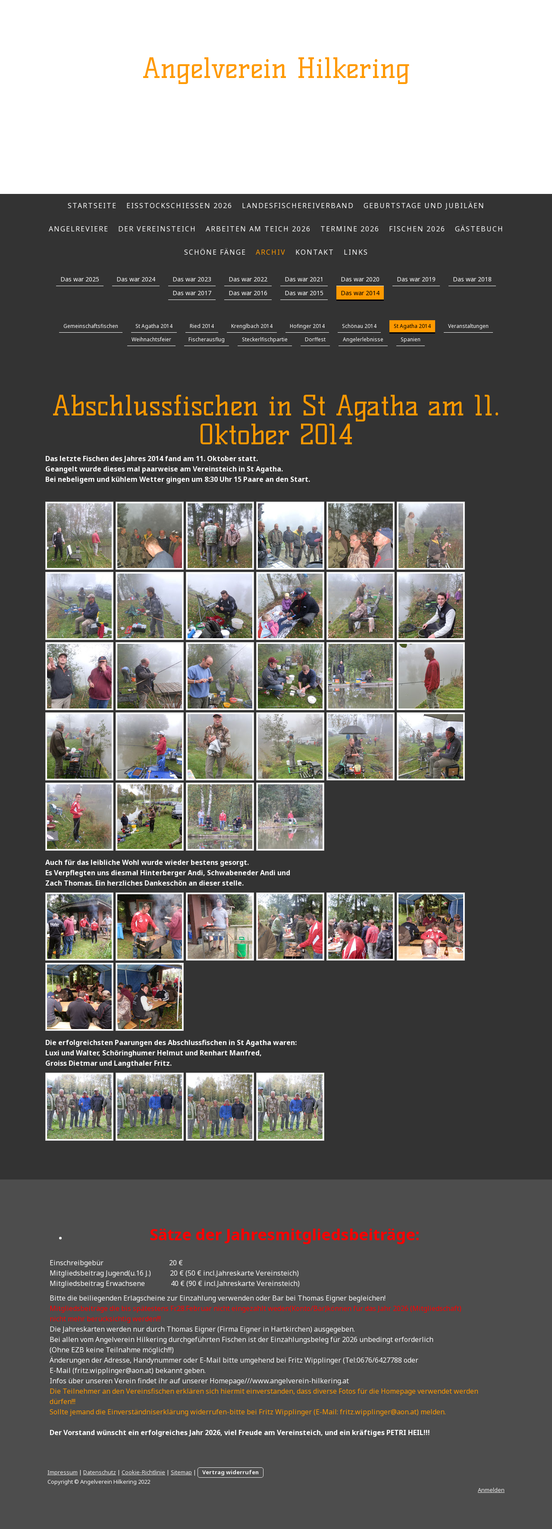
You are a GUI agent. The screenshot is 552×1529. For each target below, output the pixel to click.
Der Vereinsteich (157, 229)
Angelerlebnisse (363, 339)
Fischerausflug (206, 339)
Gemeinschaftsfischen (90, 326)
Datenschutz (99, 1472)
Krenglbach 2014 (252, 326)
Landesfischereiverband (298, 205)
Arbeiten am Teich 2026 (258, 229)
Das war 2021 (304, 279)
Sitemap (181, 1472)
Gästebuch (479, 229)
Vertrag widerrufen (230, 1472)
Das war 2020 (360, 279)
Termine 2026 (350, 229)
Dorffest (315, 339)
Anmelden (491, 1490)
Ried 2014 (202, 326)
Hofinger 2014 (307, 326)
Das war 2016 (248, 293)
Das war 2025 (79, 279)
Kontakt (314, 252)
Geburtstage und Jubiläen (424, 205)
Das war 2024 (135, 279)
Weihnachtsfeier (151, 339)
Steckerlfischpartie (265, 339)
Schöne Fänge (215, 252)
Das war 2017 (191, 293)
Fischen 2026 (417, 229)
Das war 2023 (191, 279)
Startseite (92, 205)
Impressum (62, 1472)
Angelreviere (79, 229)
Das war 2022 (248, 279)
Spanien (410, 339)
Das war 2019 (416, 279)
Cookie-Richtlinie (143, 1472)
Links (356, 252)
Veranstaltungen (468, 326)
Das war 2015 (304, 293)
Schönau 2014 (359, 326)
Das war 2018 (472, 279)
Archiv (271, 252)
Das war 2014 (360, 293)
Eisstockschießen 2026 (179, 205)
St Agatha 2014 (153, 326)
